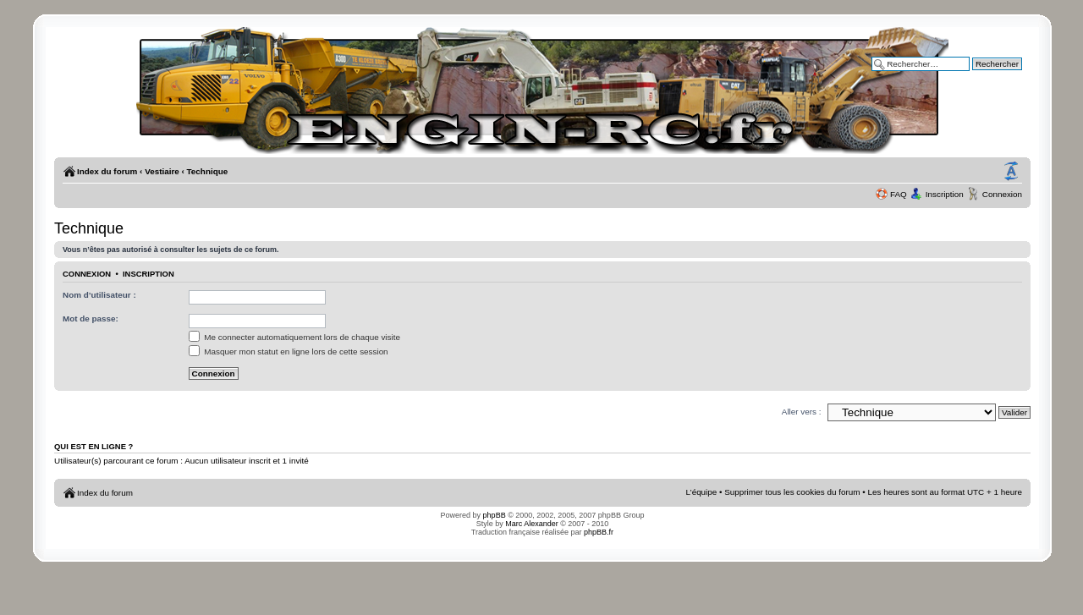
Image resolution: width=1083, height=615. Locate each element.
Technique (207, 171)
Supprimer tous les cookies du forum (792, 492)
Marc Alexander (531, 523)
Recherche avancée (985, 75)
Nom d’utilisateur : (99, 294)
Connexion (1002, 194)
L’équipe (701, 492)
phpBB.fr (598, 532)
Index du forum (107, 171)
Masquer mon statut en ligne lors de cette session (288, 351)
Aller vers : (802, 411)
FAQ (898, 194)
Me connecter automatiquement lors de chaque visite (294, 337)
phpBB (494, 515)
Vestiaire (162, 171)
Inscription (945, 194)
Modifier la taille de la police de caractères (1011, 172)
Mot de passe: (90, 318)
